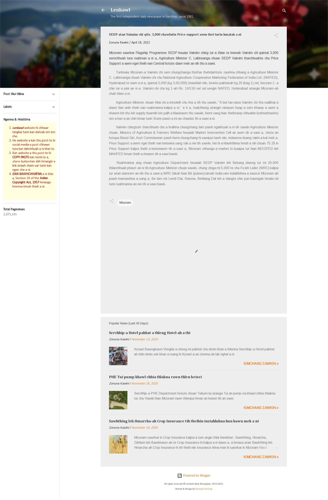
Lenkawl (120, 10)
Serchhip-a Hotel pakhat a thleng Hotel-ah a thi (149, 333)
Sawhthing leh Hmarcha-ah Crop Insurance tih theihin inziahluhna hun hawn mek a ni (184, 421)
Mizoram (125, 202)
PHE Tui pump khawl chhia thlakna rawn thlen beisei (155, 377)
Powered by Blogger (193, 475)
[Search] (284, 11)
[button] (275, 36)
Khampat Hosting (203, 489)
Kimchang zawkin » (260, 363)
